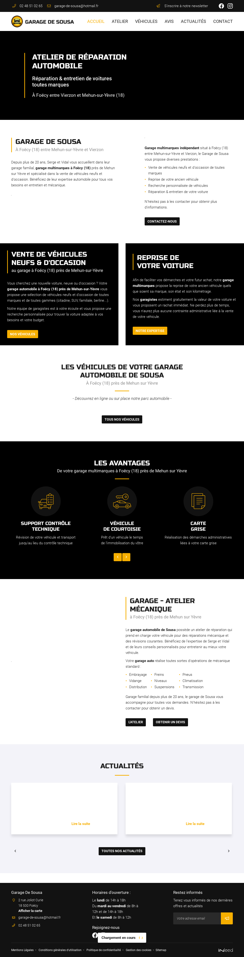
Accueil (96, 21)
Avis (169, 21)
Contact (223, 21)
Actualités (193, 21)
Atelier (120, 21)
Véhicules (146, 21)
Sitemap (179, 950)
